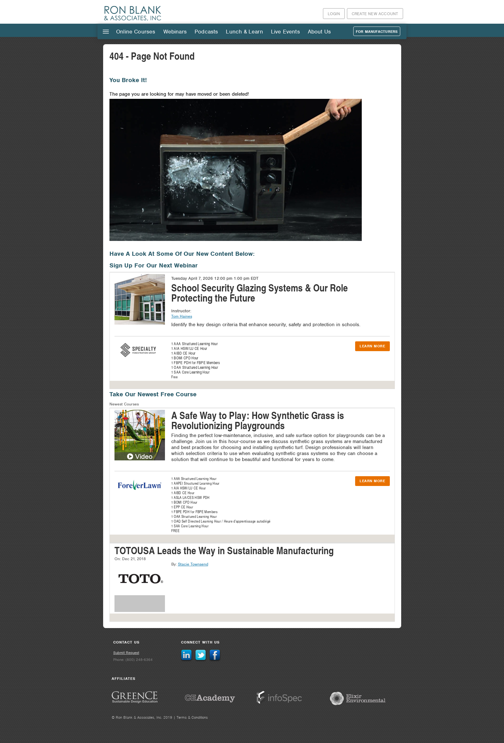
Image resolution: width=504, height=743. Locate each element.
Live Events (285, 31)
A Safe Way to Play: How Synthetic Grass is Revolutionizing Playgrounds (257, 420)
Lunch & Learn (244, 31)
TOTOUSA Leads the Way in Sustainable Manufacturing (224, 550)
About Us (319, 31)
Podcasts (206, 31)
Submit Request (126, 652)
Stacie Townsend (193, 564)
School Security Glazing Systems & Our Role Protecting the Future (259, 292)
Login (334, 13)
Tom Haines (181, 316)
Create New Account (375, 13)
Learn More (372, 346)
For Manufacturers (377, 31)
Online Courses (135, 31)
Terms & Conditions (192, 717)
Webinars (175, 31)
